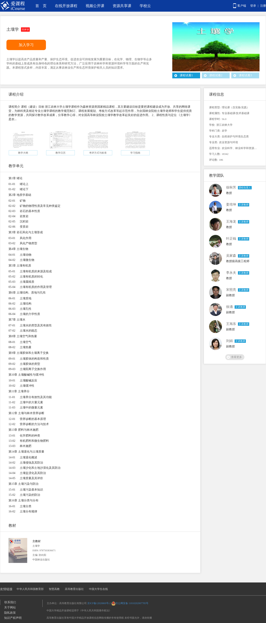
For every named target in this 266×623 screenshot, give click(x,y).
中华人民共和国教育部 (30, 589)
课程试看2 (215, 75)
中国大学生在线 (98, 589)
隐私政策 (10, 612)
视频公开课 (95, 6)
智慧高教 (54, 589)
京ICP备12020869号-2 (99, 603)
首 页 (41, 6)
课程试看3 (245, 75)
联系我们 (10, 602)
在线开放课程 (66, 6)
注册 (263, 5)
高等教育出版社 (74, 589)
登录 (253, 5)
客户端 (241, 5)
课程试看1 (186, 75)
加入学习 (26, 45)
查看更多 (236, 357)
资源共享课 (122, 6)
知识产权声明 (13, 617)
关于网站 (10, 607)
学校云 (145, 6)
